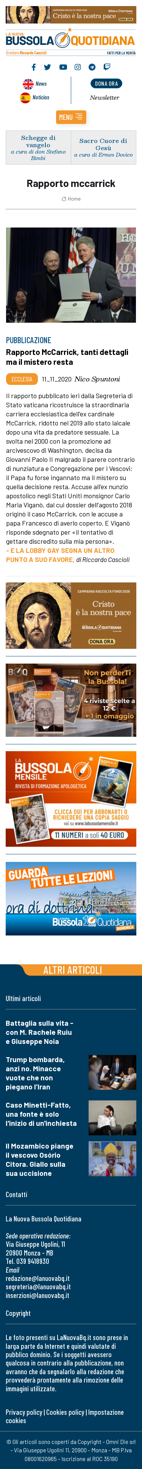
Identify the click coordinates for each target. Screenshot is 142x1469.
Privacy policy (24, 1412)
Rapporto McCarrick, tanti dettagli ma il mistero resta (67, 356)
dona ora (106, 83)
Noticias (41, 96)
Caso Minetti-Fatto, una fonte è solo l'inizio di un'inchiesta (41, 1113)
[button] (71, 117)
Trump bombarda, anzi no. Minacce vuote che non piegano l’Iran (35, 1073)
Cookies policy (65, 1412)
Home (71, 199)
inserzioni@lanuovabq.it (37, 1295)
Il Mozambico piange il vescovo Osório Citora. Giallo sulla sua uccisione (39, 1159)
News (41, 83)
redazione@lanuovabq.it (38, 1278)
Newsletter (104, 97)
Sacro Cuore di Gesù (103, 144)
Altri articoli (73, 969)
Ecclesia (22, 379)
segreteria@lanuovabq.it (38, 1286)
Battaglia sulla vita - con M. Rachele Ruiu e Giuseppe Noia (39, 1032)
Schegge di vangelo (38, 141)
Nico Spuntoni (97, 379)
